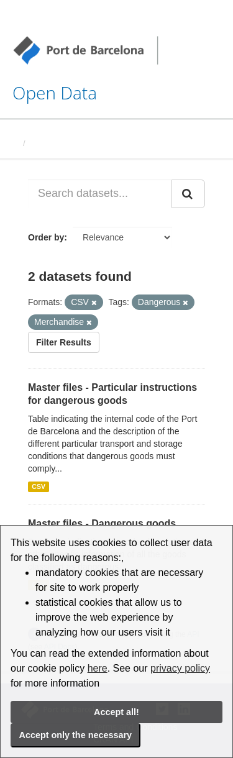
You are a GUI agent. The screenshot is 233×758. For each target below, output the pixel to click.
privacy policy (180, 668)
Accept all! (116, 712)
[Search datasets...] (100, 194)
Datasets (47, 143)
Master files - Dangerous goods (102, 523)
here (97, 668)
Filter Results (63, 342)
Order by (46, 237)
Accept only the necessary (75, 735)
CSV (38, 486)
